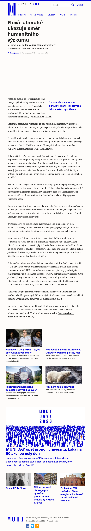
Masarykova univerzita (39, 518)
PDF (43, 521)
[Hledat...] (63, 5)
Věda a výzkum (13, 53)
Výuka (62, 14)
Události (22, 14)
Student (51, 14)
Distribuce (37, 521)
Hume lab (35, 109)
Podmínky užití (52, 521)
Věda (36, 14)
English (80, 4)
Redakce (29, 521)
